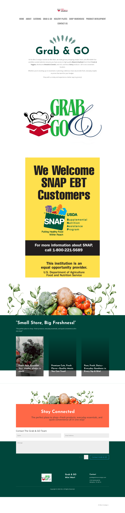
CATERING (37, 18)
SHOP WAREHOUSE (76, 18)
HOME (21, 18)
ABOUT (28, 18)
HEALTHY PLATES (60, 18)
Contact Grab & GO (99, 457)
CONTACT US (63, 23)
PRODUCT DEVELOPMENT (96, 18)
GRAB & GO (47, 18)
